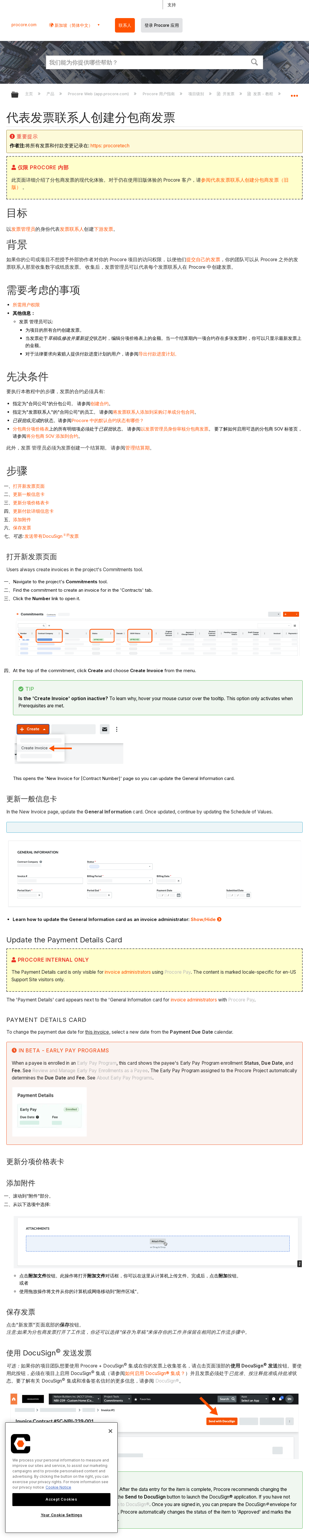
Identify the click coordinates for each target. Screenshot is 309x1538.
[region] (61, 1477)
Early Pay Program (96, 1063)
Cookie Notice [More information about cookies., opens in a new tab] (58, 1487)
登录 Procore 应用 (162, 25)
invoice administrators (128, 972)
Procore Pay (177, 972)
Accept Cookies (61, 1499)
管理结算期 (137, 448)
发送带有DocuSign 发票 (51, 536)
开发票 (226, 93)
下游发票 (103, 229)
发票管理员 (23, 229)
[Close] (110, 1431)
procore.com (24, 24)
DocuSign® (167, 1381)
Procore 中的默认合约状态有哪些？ (108, 420)
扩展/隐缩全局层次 (18, 95)
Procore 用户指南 (159, 93)
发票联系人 (72, 229)
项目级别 (196, 93)
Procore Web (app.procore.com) (99, 93)
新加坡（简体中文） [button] (73, 25)
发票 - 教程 (260, 93)
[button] (254, 61)
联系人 (125, 25)
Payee (141, 1070)
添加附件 (22, 519)
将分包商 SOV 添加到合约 (52, 436)
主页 (29, 93)
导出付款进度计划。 (159, 354)
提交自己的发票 (203, 259)
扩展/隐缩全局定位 (294, 93)
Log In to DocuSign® (127, 1504)
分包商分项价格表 (31, 429)
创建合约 (100, 403)
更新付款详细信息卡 (33, 511)
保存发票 (22, 528)
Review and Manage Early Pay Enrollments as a (83, 1070)
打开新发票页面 (29, 486)
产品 (51, 93)
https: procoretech (110, 146)
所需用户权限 (26, 305)
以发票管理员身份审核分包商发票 (175, 429)
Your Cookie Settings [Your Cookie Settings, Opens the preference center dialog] (61, 1515)
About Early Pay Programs (124, 1078)
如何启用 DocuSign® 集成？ (155, 1373)
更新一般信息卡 (29, 494)
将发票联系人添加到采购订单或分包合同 (153, 412)
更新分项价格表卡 (31, 503)
